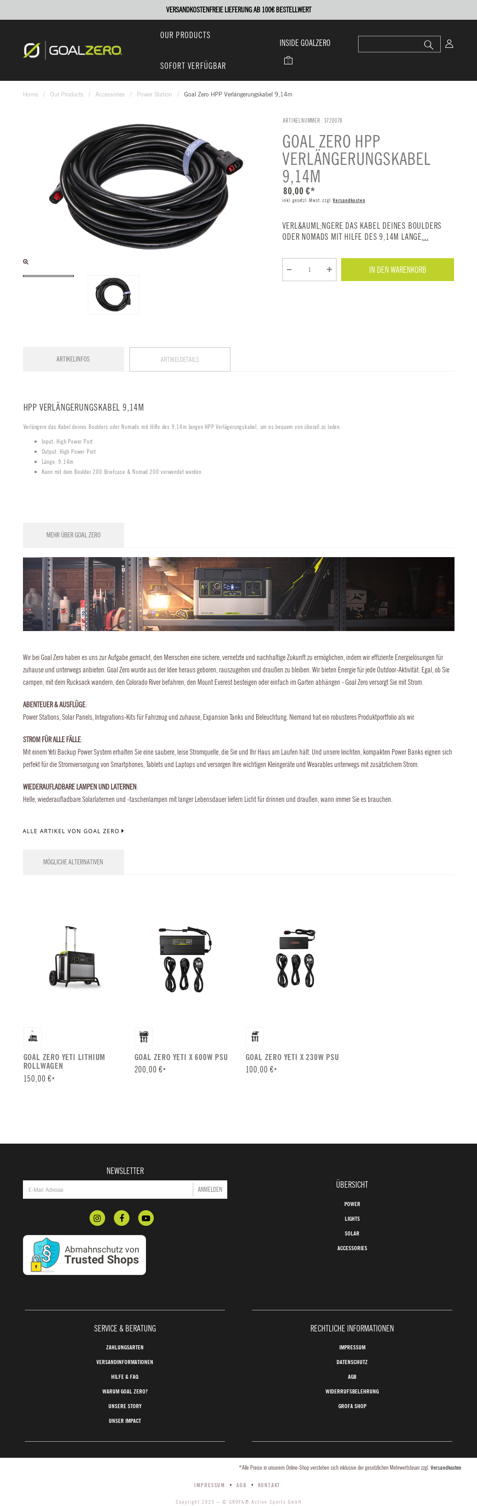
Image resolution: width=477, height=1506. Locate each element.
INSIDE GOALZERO (305, 43)
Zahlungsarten (125, 1331)
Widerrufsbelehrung (352, 1375)
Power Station (154, 94)
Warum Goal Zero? (124, 1375)
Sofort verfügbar (193, 66)
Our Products (185, 35)
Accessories (110, 94)
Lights (352, 1202)
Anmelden (210, 1173)
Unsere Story (124, 1389)
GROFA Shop (352, 1389)
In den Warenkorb (397, 270)
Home (30, 94)
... (425, 236)
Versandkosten (349, 200)
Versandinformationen (124, 1345)
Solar (352, 1217)
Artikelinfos (73, 359)
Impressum (352, 1331)
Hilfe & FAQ (125, 1360)
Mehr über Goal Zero (73, 525)
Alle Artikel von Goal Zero (75, 821)
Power (352, 1187)
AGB (352, 1360)
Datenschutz (352, 1345)
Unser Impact (125, 1404)
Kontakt (269, 1468)
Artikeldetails (180, 359)
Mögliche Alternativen (73, 852)
